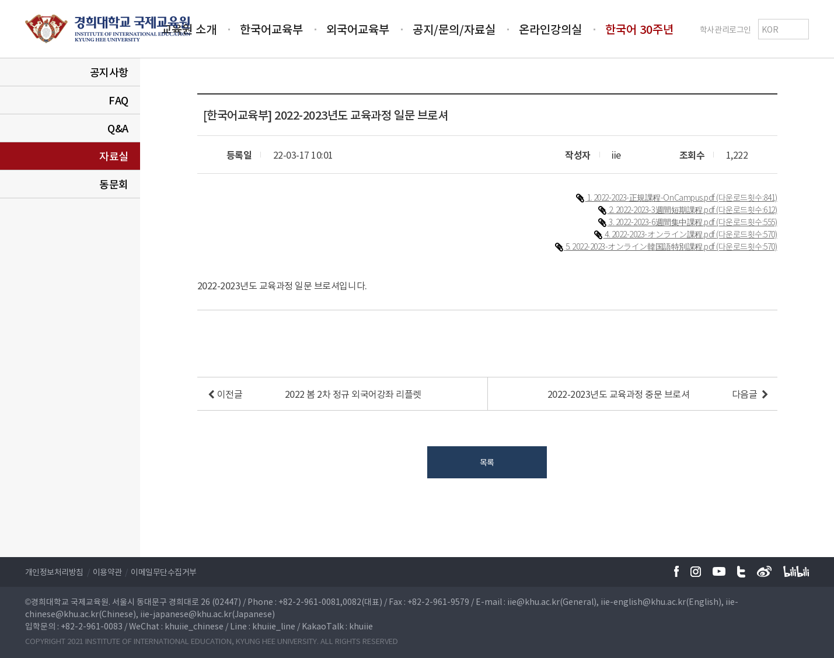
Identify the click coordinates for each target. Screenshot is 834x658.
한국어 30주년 (639, 28)
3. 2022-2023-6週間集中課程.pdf (662, 222)
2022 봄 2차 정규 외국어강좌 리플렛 (353, 394)
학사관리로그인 (725, 28)
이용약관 (107, 572)
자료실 (113, 156)
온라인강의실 (550, 28)
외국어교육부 (357, 28)
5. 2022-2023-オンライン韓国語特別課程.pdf (641, 246)
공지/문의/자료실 (454, 28)
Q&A (117, 128)
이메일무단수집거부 (164, 572)
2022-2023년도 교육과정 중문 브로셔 (618, 394)
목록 (487, 462)
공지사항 (109, 72)
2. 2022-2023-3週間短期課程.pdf (662, 209)
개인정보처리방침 (54, 572)
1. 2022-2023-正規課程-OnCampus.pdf (651, 197)
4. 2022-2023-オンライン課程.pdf (660, 234)
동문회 (113, 184)
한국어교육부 (271, 28)
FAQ (118, 100)
